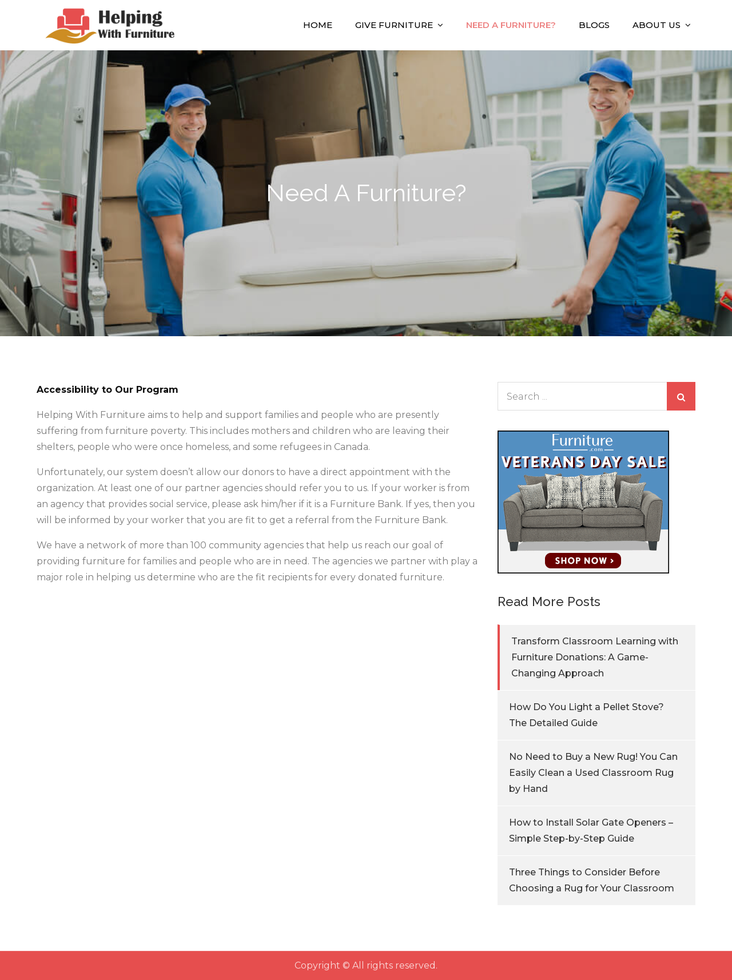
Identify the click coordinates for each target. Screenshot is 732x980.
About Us (656, 24)
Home (317, 24)
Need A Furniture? (511, 24)
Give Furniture (394, 24)
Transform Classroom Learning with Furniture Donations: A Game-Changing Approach (594, 657)
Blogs (594, 24)
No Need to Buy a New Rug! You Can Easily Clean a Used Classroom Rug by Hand (593, 772)
